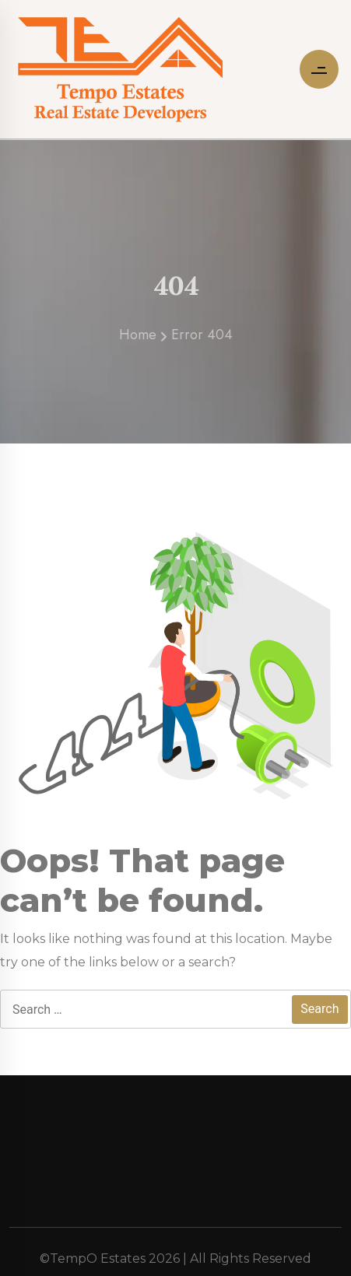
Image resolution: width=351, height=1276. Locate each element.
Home (137, 339)
